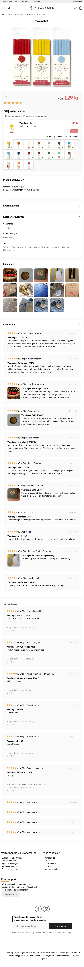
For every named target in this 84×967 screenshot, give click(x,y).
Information (77, 2)
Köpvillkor (49, 860)
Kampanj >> (38, 2)
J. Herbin (7, 228)
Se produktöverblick (14, 116)
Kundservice (50, 858)
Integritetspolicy (52, 869)
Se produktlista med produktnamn (36, 116)
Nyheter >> (26, 2)
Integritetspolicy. (64, 932)
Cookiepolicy (50, 863)
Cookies (48, 866)
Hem (3, 14)
